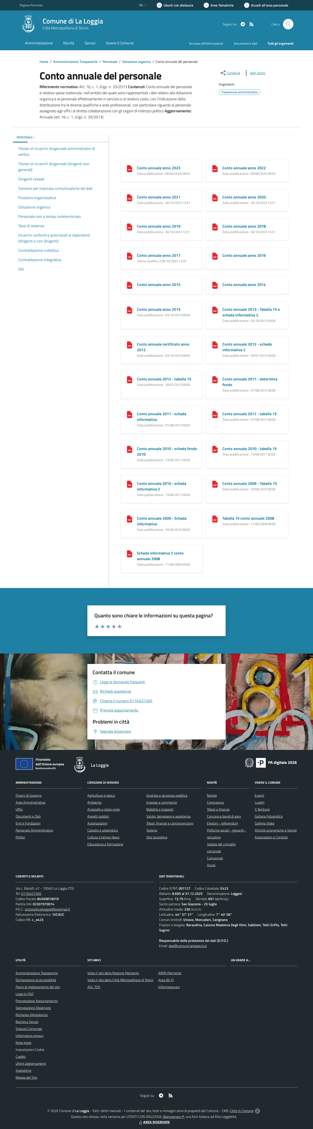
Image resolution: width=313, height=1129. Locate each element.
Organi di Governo (29, 795)
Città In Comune (241, 1110)
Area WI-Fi (166, 980)
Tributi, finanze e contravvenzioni (169, 823)
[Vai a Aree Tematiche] (218, 5)
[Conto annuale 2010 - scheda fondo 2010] (129, 449)
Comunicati (215, 858)
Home (44, 61)
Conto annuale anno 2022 (244, 168)
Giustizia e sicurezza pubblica (166, 795)
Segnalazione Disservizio (33, 1007)
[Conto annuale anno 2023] (129, 168)
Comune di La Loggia (73, 21)
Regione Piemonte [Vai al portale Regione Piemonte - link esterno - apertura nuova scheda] (31, 5)
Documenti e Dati (28, 816)
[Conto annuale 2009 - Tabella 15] (214, 484)
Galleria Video (264, 823)
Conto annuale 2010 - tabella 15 (249, 449)
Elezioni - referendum (222, 823)
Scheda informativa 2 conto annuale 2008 (160, 556)
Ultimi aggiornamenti (31, 1063)
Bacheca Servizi (27, 1021)
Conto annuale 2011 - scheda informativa (161, 416)
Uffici (19, 809)
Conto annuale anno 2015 (158, 284)
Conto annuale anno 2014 (244, 284)
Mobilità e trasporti (159, 809)
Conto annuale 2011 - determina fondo (249, 382)
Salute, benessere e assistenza (168, 816)
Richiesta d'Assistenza (32, 1014)
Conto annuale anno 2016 (244, 255)
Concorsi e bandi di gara (224, 816)
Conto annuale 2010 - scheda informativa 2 (161, 486)
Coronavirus (215, 802)
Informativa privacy (29, 1035)
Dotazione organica (136, 61)
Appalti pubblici (98, 816)
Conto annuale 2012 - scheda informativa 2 (247, 347)
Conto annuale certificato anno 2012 (163, 347)
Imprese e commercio (161, 802)
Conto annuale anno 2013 (158, 309)
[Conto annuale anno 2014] (214, 285)
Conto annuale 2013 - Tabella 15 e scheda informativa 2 (251, 312)
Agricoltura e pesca (101, 795)
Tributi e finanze (218, 809)
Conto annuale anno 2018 (244, 226)
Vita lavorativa (156, 837)
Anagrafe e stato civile (103, 809)
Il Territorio (262, 809)
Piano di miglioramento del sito (38, 987)
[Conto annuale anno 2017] (129, 256)
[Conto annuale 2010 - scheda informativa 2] (129, 484)
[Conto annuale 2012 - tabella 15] (129, 379)
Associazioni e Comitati (271, 837)
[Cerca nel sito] (288, 24)
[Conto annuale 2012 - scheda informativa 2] (214, 345)
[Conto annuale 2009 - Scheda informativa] (129, 519)
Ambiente (94, 802)
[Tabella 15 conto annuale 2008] (214, 519)
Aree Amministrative (30, 802)
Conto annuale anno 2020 (244, 197)
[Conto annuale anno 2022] (214, 168)
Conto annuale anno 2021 (158, 197)
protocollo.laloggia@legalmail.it (47, 909)
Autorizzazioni (97, 823)
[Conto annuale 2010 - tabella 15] (214, 449)
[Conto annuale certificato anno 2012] (129, 345)
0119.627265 (31, 893)
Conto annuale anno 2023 (158, 168)
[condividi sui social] (230, 72)
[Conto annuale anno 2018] (214, 227)
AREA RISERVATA (154, 1122)
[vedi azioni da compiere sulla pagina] (254, 72)
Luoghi (259, 802)
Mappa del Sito (26, 1077)
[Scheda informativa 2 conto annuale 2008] (129, 553)
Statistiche (23, 1070)
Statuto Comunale (29, 1028)
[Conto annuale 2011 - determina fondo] (214, 379)
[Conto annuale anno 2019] (129, 227)
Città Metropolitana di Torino (65, 28)
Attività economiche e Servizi (276, 830)
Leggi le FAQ (25, 993)
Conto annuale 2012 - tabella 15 (164, 379)
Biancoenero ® (173, 1116)
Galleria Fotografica (269, 816)
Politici (20, 837)
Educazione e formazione (105, 844)
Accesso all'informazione (206, 43)
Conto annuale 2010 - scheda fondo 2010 (167, 451)
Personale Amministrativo (34, 830)
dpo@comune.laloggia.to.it (188, 945)
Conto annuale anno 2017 (158, 255)
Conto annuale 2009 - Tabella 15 (249, 483)
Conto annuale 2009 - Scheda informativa (161, 521)
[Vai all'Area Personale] (266, 5)
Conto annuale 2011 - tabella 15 (249, 414)
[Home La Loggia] (61, 24)
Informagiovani (169, 987)
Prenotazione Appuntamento (37, 1000)
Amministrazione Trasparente (75, 61)
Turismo (151, 830)
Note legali (23, 1042)
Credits (21, 1056)
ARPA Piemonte (169, 973)
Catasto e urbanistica (102, 830)
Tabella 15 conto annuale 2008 (248, 518)
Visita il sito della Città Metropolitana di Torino (120, 980)
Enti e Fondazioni (28, 823)
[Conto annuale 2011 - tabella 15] (214, 414)
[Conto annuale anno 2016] (214, 256)
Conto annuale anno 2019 (158, 226)
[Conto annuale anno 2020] (214, 197)
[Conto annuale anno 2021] (129, 197)
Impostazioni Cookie (30, 1049)
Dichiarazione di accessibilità (36, 980)
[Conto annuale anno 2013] (129, 310)
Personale (110, 61)
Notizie (212, 795)
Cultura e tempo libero (103, 837)
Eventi (259, 795)
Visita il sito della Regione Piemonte (113, 973)
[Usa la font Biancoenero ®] (175, 5)
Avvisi (211, 865)
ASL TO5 (93, 987)
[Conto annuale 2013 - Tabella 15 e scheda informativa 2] (214, 310)
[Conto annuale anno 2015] (129, 285)
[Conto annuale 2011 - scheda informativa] (129, 414)
